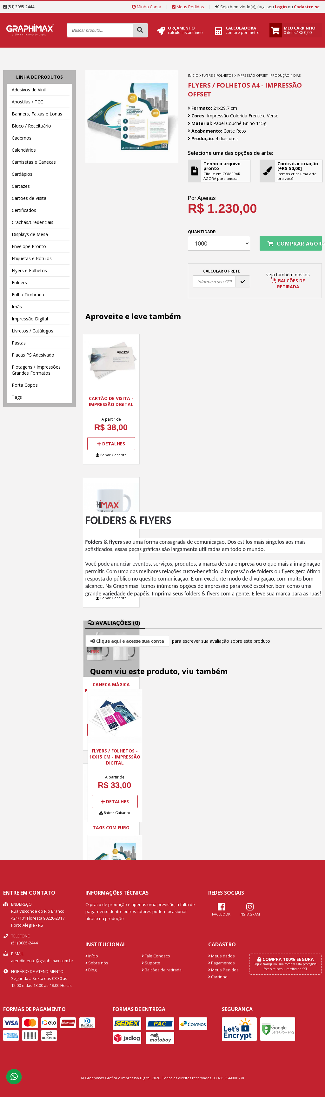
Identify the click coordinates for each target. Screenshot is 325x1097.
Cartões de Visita (29, 198)
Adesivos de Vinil (29, 90)
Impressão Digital (30, 319)
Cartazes (21, 186)
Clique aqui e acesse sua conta (127, 641)
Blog (90, 970)
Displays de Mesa (30, 234)
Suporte (151, 963)
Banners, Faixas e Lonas (37, 114)
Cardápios (22, 174)
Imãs (17, 307)
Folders (19, 282)
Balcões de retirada (162, 970)
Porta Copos (25, 385)
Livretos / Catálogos (32, 331)
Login (281, 7)
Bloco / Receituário (31, 126)
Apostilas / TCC (27, 102)
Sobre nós (96, 963)
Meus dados (221, 956)
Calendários (24, 150)
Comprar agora (295, 243)
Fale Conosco (156, 956)
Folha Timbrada (28, 295)
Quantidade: (219, 240)
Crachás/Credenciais (32, 222)
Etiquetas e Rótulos (32, 258)
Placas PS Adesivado (33, 355)
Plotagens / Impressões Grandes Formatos (36, 370)
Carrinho (218, 977)
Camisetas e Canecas (34, 162)
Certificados (24, 210)
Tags (17, 397)
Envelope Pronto (29, 246)
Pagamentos (221, 963)
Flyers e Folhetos (29, 270)
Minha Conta (146, 7)
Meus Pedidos (188, 7)
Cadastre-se (307, 7)
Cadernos (21, 138)
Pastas (19, 343)
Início (193, 75)
